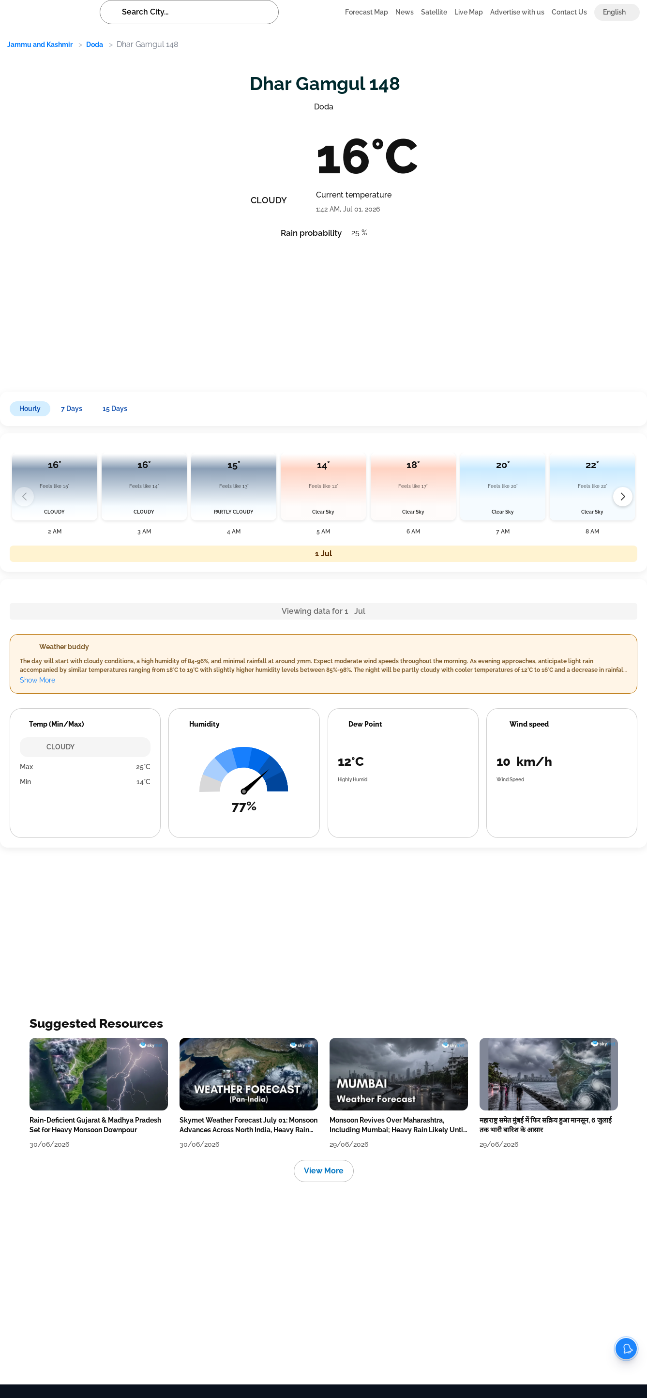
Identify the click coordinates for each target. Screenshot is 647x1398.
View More (324, 1170)
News (404, 12)
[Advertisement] (295, 312)
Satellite (434, 12)
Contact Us (569, 12)
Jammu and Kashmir (40, 44)
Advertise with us (517, 12)
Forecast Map (366, 12)
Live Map (468, 12)
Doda (94, 44)
